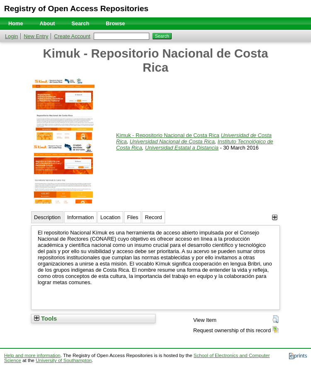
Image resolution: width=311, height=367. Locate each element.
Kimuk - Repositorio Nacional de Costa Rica (167, 135)
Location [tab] (110, 217)
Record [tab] (153, 217)
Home (15, 23)
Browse (115, 23)
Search (81, 23)
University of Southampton (64, 360)
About (47, 23)
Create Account (72, 36)
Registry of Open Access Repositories (76, 8)
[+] (275, 217)
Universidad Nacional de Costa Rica (172, 141)
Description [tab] (47, 217)
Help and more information (32, 355)
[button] (275, 319)
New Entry (36, 36)
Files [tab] (132, 217)
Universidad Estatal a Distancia (182, 148)
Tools (45, 318)
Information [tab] (80, 217)
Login (11, 36)
